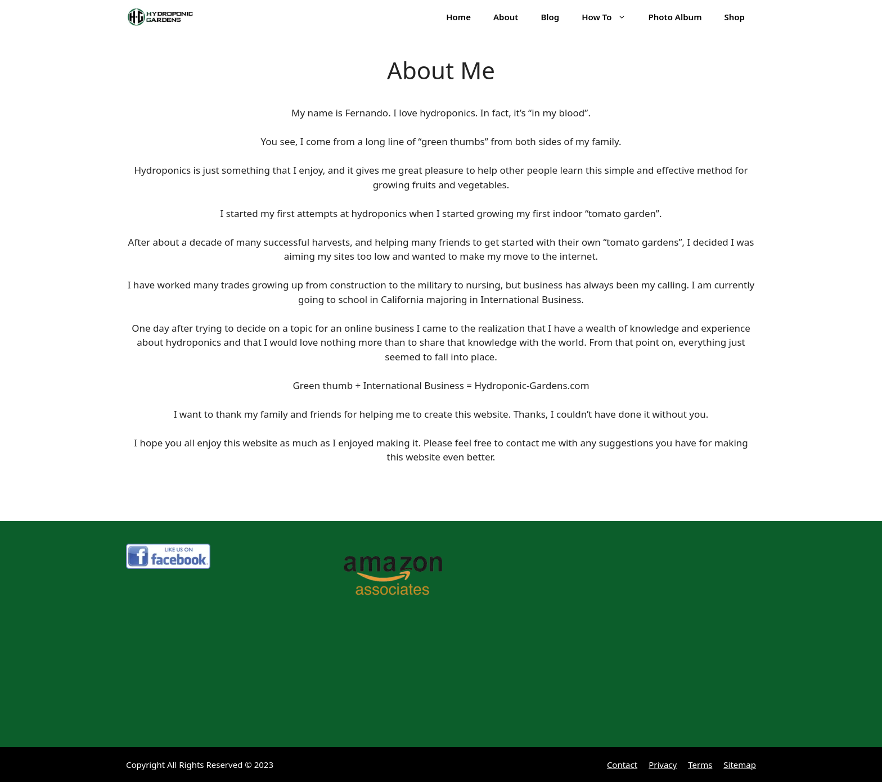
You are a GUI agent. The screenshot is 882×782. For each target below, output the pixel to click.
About (505, 16)
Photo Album (675, 16)
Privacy (663, 764)
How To (609, 17)
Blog (550, 16)
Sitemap (739, 764)
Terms (700, 764)
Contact (622, 764)
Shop (734, 16)
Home (458, 16)
